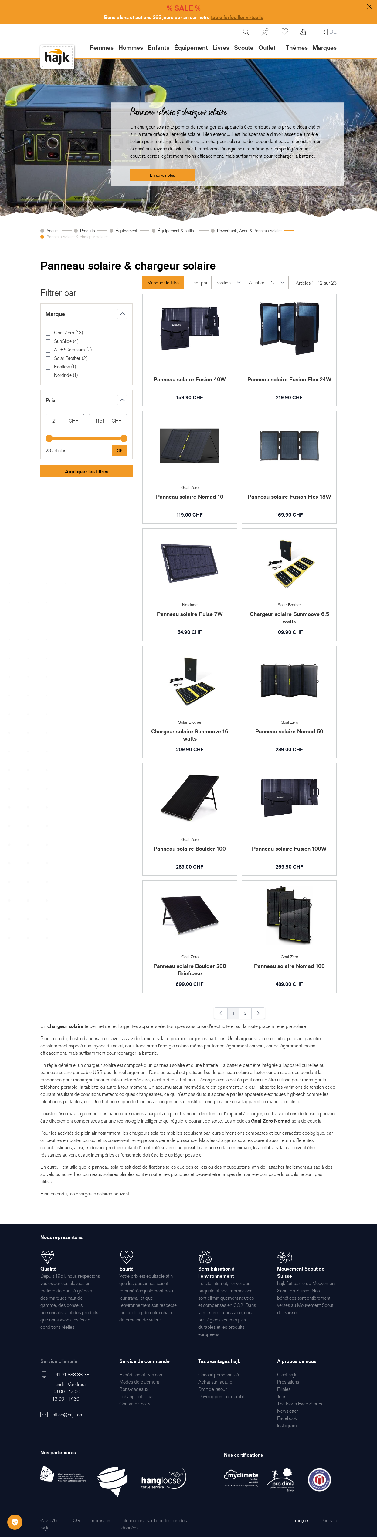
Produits (87, 230)
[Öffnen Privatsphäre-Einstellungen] (14, 1522)
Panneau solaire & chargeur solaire (77, 236)
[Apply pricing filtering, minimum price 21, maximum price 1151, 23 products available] (119, 450)
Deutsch (328, 1520)
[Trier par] (228, 282)
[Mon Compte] (265, 32)
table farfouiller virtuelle (237, 17)
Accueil (52, 230)
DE (332, 31)
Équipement (126, 230)
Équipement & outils (177, 230)
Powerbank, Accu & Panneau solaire (249, 230)
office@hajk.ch (67, 1414)
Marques (325, 47)
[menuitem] (140, 1374)
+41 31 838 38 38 (71, 1374)
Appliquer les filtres (86, 471)
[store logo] (57, 56)
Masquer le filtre (163, 283)
